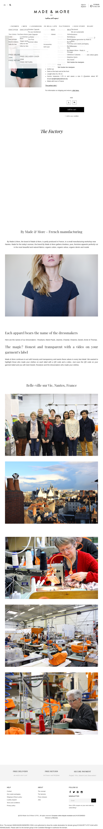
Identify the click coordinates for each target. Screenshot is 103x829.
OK (94, 800)
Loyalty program (12, 800)
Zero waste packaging (13, 794)
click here (75, 90)
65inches (55, 818)
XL (73, 102)
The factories (42, 794)
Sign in (83, 5)
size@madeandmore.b (58, 79)
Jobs (39, 800)
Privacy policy (11, 805)
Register (83, 7)
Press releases (42, 797)
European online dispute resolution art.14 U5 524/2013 (68, 815)
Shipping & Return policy (14, 797)
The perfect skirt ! (51, 85)
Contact (9, 791)
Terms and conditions (13, 802)
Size (71, 97)
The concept (42, 791)
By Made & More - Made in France (71, 37)
